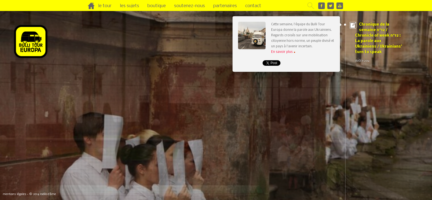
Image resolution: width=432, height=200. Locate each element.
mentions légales (14, 194)
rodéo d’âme (48, 194)
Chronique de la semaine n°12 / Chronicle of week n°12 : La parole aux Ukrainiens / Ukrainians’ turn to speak (378, 43)
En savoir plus (283, 52)
